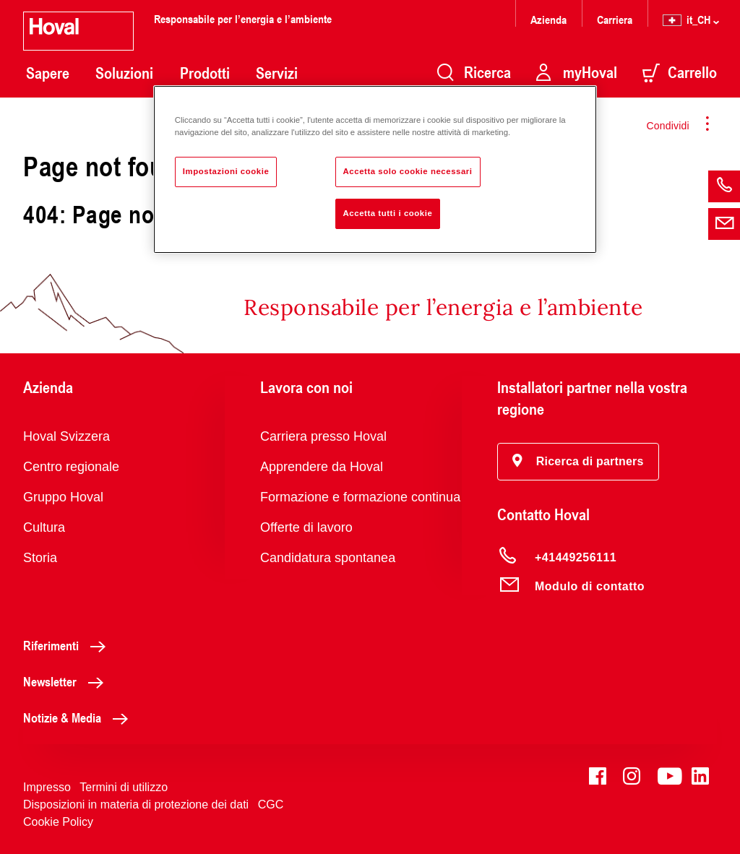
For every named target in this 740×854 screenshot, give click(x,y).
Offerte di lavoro (306, 527)
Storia (40, 558)
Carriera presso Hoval (323, 436)
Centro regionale (71, 467)
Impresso (47, 787)
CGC (271, 804)
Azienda (548, 19)
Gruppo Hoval (63, 497)
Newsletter (67, 681)
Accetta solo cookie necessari (408, 171)
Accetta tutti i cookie (388, 213)
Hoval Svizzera (66, 436)
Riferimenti (68, 645)
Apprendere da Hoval (321, 467)
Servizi (277, 73)
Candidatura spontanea (327, 558)
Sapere (47, 73)
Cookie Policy (58, 822)
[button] (578, 461)
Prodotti (205, 73)
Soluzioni (124, 73)
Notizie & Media (79, 717)
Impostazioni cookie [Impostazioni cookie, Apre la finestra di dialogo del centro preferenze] (226, 171)
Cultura (44, 527)
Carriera (614, 19)
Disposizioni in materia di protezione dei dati (136, 804)
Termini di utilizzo (123, 787)
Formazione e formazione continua (360, 497)
